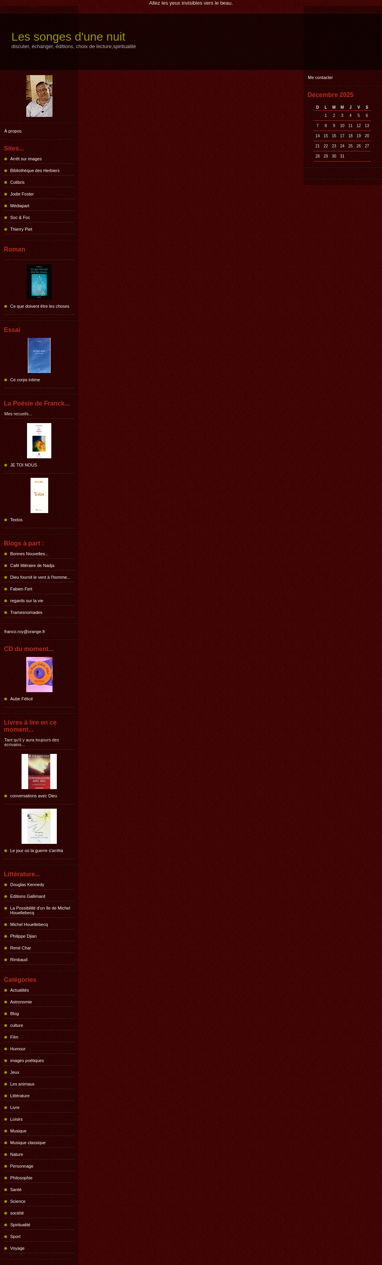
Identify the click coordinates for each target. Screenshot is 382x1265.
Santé (16, 1189)
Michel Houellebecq (29, 924)
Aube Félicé (21, 698)
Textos (16, 519)
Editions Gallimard (27, 896)
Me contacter (320, 77)
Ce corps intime (25, 379)
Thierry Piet (21, 229)
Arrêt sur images (26, 158)
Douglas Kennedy (27, 884)
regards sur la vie (26, 600)
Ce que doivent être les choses (39, 306)
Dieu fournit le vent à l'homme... (40, 577)
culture (16, 1025)
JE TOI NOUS (23, 465)
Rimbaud (18, 959)
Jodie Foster (22, 194)
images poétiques (27, 1060)
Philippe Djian (23, 936)
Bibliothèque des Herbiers (35, 170)
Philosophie (21, 1177)
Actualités (19, 990)
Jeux (14, 1072)
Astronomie (21, 1001)
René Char (20, 948)
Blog (14, 1013)
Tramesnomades (26, 612)
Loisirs (16, 1119)
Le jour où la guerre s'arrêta (36, 850)
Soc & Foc (20, 217)
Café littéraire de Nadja (32, 565)
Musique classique (28, 1142)
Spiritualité (20, 1224)
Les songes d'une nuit (68, 36)
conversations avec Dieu (33, 795)
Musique (18, 1131)
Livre (15, 1107)
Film (14, 1037)
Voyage (17, 1248)
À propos (13, 131)
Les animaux (22, 1084)
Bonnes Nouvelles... (29, 553)
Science (17, 1201)
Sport (15, 1236)
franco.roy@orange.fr (24, 631)
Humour (17, 1048)
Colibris (17, 182)
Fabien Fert (21, 589)
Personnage (21, 1166)
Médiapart (19, 205)
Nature (16, 1154)
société (17, 1213)
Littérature (20, 1095)
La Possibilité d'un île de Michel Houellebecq (40, 910)
